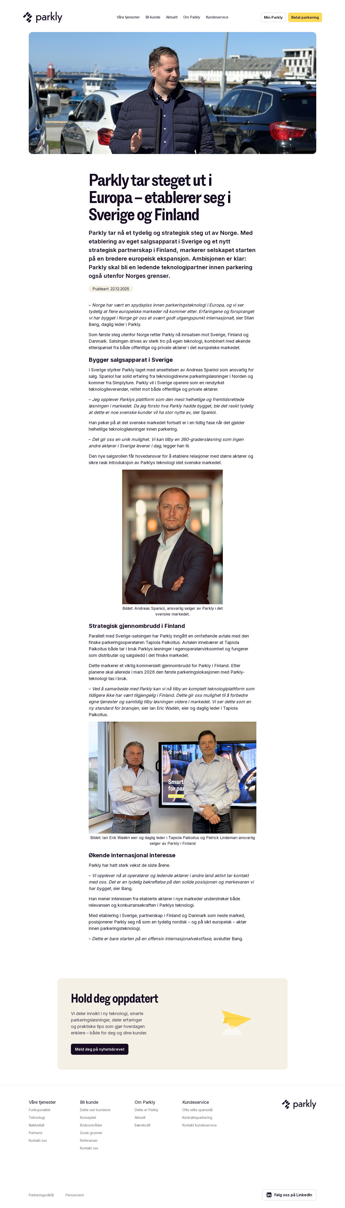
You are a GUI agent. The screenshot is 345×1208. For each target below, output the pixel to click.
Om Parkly (191, 17)
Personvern (75, 1195)
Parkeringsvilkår (41, 1195)
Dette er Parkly (146, 1110)
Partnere (35, 1133)
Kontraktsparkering (197, 1117)
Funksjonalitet (39, 1110)
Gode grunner (91, 1133)
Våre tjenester (128, 17)
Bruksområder (91, 1125)
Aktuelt (172, 17)
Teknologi (37, 1117)
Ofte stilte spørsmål (197, 1110)
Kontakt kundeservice (199, 1125)
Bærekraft (142, 1125)
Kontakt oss (38, 1140)
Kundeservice (217, 17)
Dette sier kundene (95, 1110)
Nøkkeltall (36, 1125)
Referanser (89, 1140)
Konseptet (88, 1117)
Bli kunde (152, 17)
